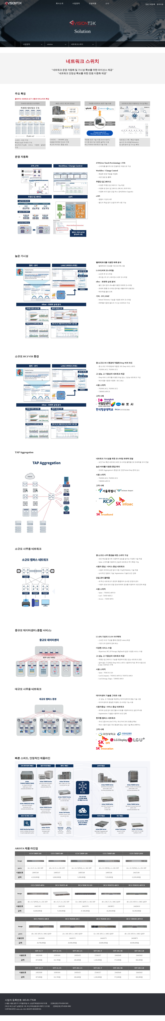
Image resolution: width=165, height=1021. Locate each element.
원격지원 (160, 3)
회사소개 (59, 3)
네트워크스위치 (77, 44)
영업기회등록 (150, 3)
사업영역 (76, 3)
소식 (107, 3)
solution (50, 44)
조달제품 (92, 3)
